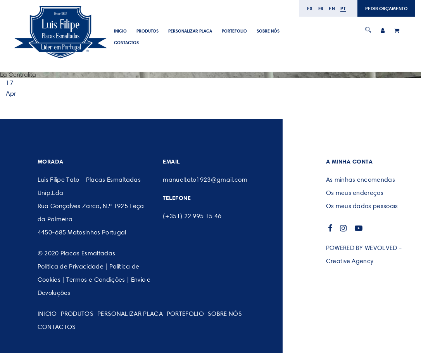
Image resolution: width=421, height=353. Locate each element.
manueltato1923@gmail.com (205, 179)
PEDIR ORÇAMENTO (386, 8)
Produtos (147, 31)
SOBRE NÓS (268, 31)
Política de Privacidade (71, 266)
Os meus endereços (354, 192)
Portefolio (234, 31)
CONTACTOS (126, 42)
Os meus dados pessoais (362, 206)
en (332, 8)
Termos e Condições (95, 279)
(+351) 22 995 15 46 (192, 216)
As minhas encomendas (360, 179)
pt (343, 8)
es (310, 8)
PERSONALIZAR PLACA (190, 31)
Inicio (120, 31)
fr (321, 8)
